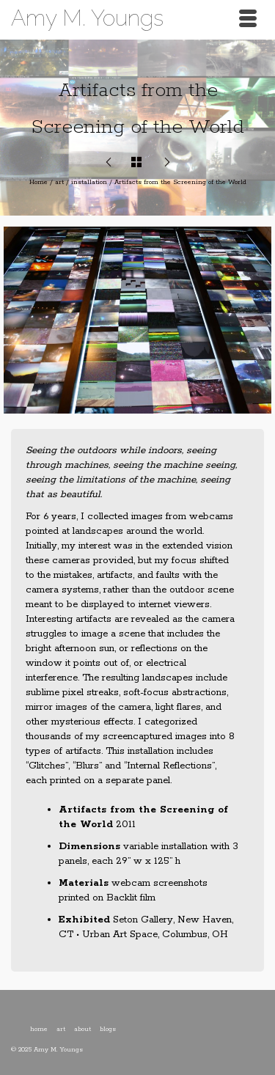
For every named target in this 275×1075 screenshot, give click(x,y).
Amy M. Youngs (87, 18)
